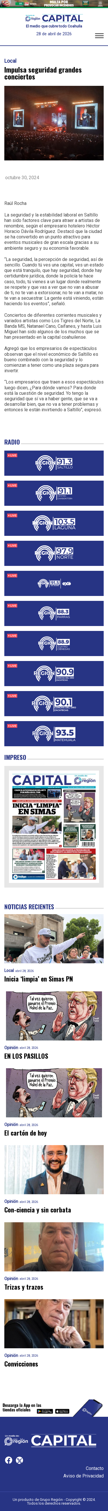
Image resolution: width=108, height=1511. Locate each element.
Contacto (95, 1468)
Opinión (11, 1048)
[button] (99, 36)
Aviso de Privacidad (83, 1476)
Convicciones (21, 1363)
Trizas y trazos (23, 1286)
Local (10, 61)
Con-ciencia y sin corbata (37, 1209)
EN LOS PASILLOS (26, 1056)
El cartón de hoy (25, 1132)
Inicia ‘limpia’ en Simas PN (38, 978)
